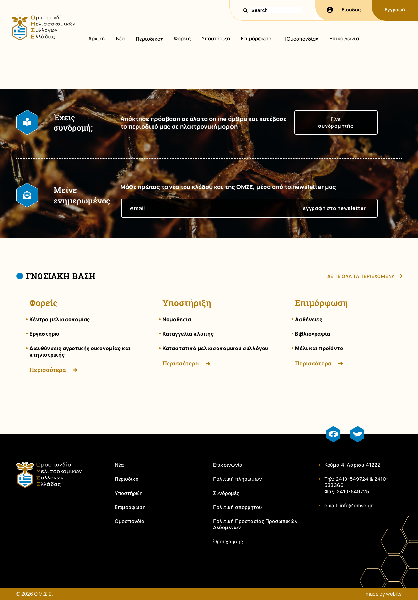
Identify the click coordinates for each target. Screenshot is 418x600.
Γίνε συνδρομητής (335, 122)
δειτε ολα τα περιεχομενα (361, 276)
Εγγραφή (395, 10)
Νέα (120, 38)
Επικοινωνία (344, 38)
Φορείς (182, 38)
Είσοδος (344, 10)
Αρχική (96, 38)
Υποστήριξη (216, 38)
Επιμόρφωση (256, 38)
